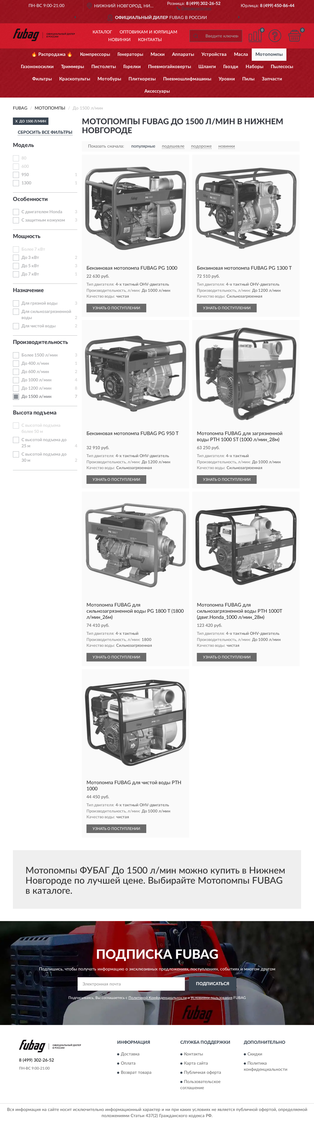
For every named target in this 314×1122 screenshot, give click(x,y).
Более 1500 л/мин (39, 355)
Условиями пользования (211, 998)
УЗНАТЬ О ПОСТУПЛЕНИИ (116, 308)
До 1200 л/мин (36, 388)
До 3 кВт (30, 258)
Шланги (207, 66)
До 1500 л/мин (36, 397)
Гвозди (230, 66)
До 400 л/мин (35, 363)
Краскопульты (74, 79)
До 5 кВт (30, 266)
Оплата (128, 1064)
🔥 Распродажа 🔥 (52, 54)
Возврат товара (136, 1073)
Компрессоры (95, 54)
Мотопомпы (269, 54)
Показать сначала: (106, 146)
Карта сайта (196, 1064)
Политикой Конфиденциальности (157, 998)
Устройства (214, 54)
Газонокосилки (37, 66)
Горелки (132, 66)
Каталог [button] (102, 32)
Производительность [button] (40, 342)
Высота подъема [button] (34, 413)
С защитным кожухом (43, 220)
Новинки (119, 40)
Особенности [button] (30, 199)
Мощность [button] (26, 236)
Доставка (130, 1054)
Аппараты (183, 54)
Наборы (254, 66)
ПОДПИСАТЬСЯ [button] (212, 984)
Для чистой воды (38, 326)
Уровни (227, 79)
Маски (158, 54)
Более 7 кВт (33, 249)
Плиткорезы (142, 79)
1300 (26, 183)
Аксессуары (157, 91)
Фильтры (42, 79)
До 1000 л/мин (36, 380)
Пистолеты (103, 66)
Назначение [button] (28, 290)
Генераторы (130, 54)
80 (23, 158)
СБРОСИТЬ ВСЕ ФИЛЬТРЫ (45, 132)
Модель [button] (23, 145)
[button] (194, 8)
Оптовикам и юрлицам (148, 32)
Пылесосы (282, 66)
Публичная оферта (202, 1073)
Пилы (248, 79)
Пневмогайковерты (169, 66)
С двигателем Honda (41, 212)
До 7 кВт (30, 274)
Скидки (254, 1054)
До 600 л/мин (35, 372)
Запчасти (272, 79)
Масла (241, 54)
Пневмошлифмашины (187, 79)
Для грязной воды (39, 303)
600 (25, 166)
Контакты (150, 40)
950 (25, 175)
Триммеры (72, 66)
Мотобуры (109, 79)
